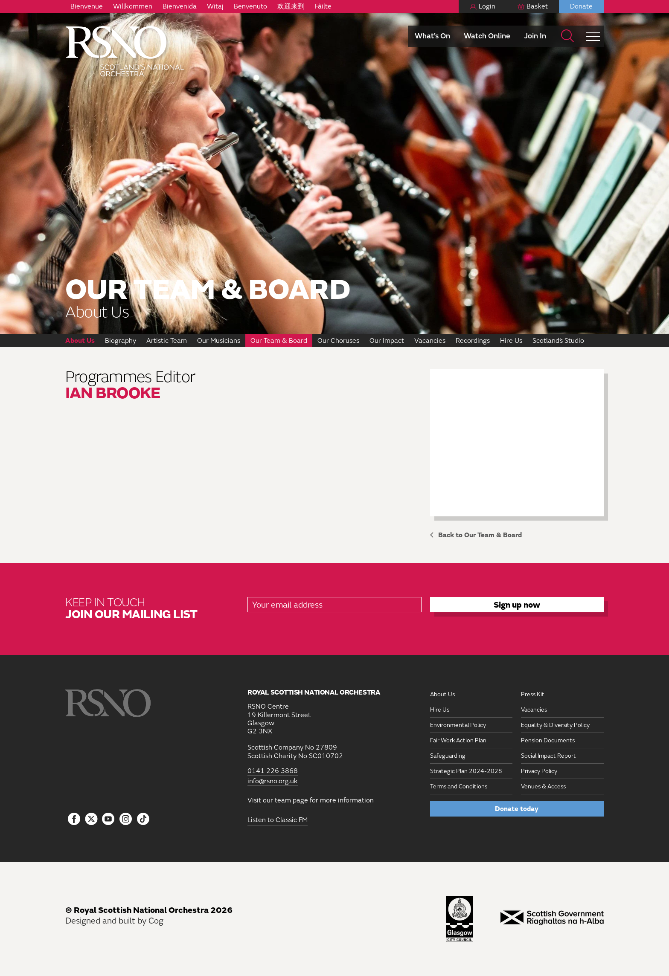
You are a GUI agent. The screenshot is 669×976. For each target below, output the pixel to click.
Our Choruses (338, 340)
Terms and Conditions (458, 786)
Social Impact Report (548, 755)
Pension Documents (548, 740)
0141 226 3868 (272, 771)
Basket (537, 6)
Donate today (516, 809)
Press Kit (532, 694)
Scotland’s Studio (558, 340)
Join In (535, 36)
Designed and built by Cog (114, 920)
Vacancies (429, 340)
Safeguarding (447, 755)
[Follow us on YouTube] (108, 819)
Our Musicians (218, 340)
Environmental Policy (458, 725)
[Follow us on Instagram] (125, 819)
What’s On (432, 36)
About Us (80, 340)
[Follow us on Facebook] (74, 819)
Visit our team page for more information (310, 800)
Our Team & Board (278, 340)
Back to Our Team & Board (480, 535)
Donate (581, 6)
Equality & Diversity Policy (555, 725)
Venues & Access (543, 786)
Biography (120, 340)
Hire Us (511, 340)
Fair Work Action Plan (458, 740)
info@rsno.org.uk (272, 781)
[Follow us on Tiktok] (143, 819)
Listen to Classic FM (277, 820)
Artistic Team (166, 340)
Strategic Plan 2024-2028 (466, 771)
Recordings (473, 340)
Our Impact (386, 340)
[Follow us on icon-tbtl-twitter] (91, 821)
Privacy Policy (539, 771)
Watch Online (487, 36)
